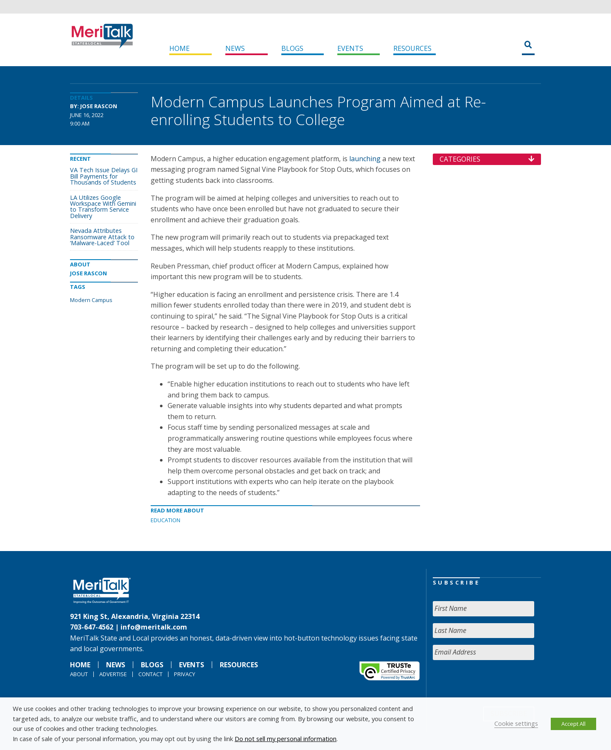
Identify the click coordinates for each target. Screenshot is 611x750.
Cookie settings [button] (516, 723)
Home (179, 48)
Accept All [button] (573, 724)
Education (165, 520)
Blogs (292, 48)
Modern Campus (91, 300)
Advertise (113, 674)
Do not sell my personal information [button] (285, 738)
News (235, 48)
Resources (412, 48)
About (79, 674)
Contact (150, 674)
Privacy (184, 674)
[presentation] (497, 683)
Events (350, 48)
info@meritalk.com (154, 627)
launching (365, 158)
